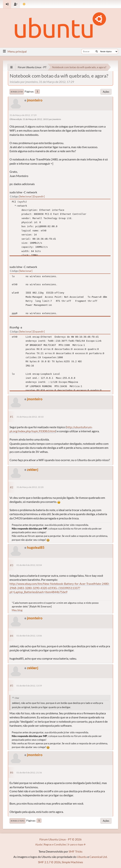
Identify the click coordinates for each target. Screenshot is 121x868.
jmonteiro (34, 100)
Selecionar (26, 196)
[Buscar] (97, 51)
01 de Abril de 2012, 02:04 (29, 565)
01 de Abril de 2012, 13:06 (29, 635)
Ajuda (38, 844)
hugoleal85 (35, 547)
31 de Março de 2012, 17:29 (23, 115)
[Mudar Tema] (24, 4)
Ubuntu (82, 856)
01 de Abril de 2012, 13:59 (29, 685)
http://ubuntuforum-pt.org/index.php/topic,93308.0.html (51, 429)
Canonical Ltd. (98, 856)
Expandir (39, 196)
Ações (106, 91)
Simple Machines (72, 862)
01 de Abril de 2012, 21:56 (29, 772)
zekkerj (32, 469)
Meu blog (17, 610)
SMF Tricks (75, 851)
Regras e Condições (55, 844)
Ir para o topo (17, 821)
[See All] (11, 67)
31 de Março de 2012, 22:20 (30, 487)
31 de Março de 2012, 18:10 (30, 417)
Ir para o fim (17, 92)
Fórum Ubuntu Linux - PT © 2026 (60, 839)
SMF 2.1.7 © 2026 (49, 862)
